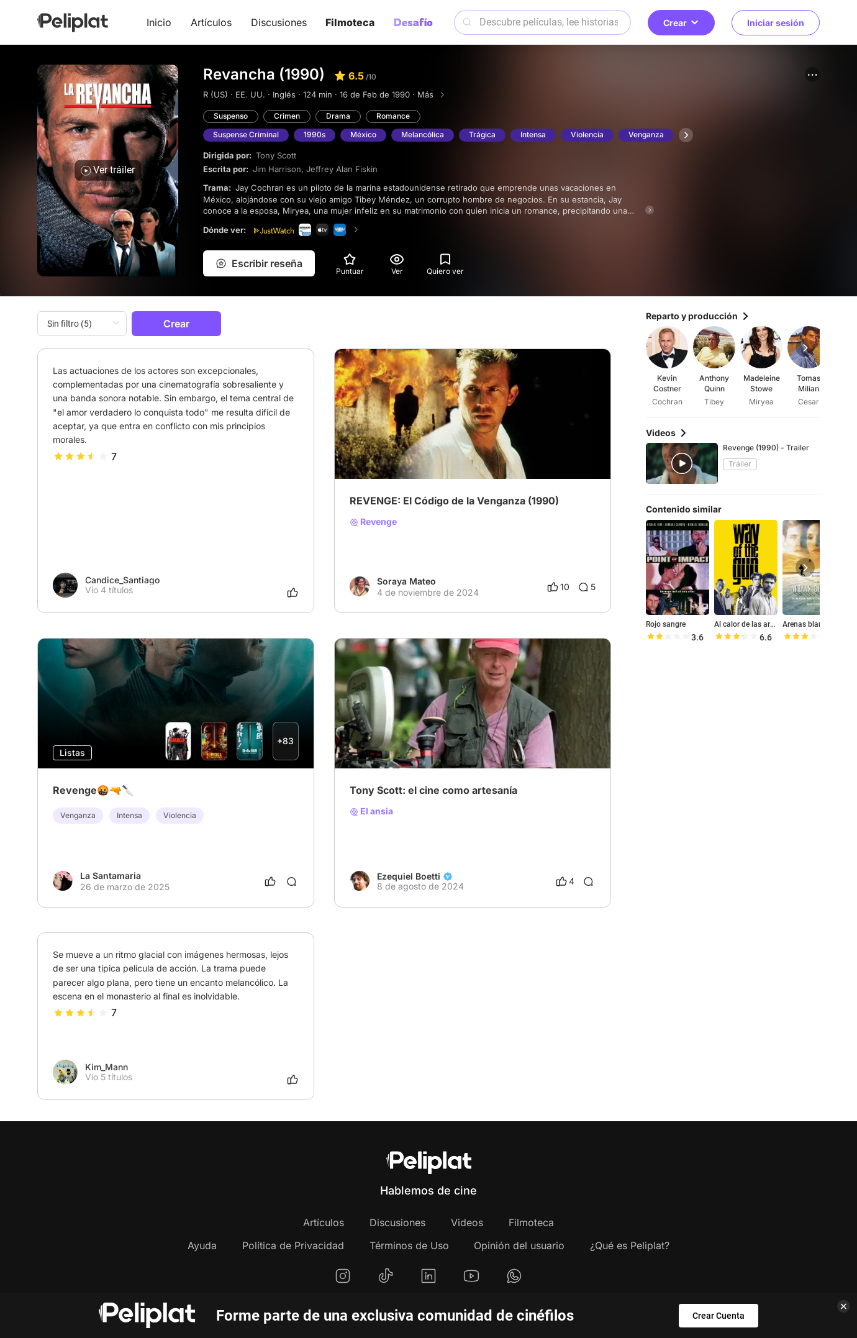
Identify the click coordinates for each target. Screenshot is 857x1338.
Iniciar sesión (775, 22)
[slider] (81, 456)
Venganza (646, 134)
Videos (467, 1222)
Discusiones (279, 22)
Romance (393, 116)
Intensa (533, 134)
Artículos (211, 22)
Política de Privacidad (293, 1245)
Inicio (159, 22)
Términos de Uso (409, 1245)
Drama (338, 116)
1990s (314, 134)
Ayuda (202, 1245)
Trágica (482, 134)
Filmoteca (349, 22)
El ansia (371, 811)
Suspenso (231, 116)
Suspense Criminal (246, 134)
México (363, 134)
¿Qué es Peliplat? (629, 1245)
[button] (812, 74)
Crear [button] (681, 22)
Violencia (587, 134)
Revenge (373, 522)
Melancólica (422, 134)
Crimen (287, 116)
